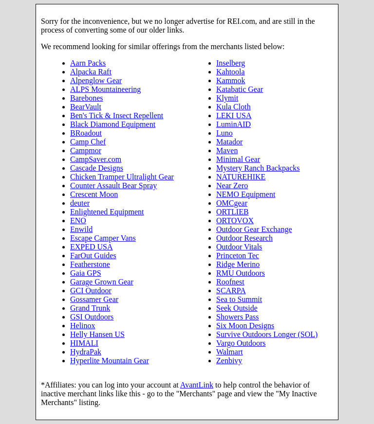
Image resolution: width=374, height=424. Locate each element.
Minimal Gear (238, 159)
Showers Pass (237, 317)
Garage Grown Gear (101, 282)
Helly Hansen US (97, 334)
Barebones (86, 98)
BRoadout (86, 133)
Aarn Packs (88, 63)
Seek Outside (237, 308)
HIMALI (84, 343)
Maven (227, 150)
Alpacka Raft (91, 72)
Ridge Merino (238, 264)
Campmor (85, 150)
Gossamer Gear (94, 299)
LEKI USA (233, 115)
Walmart (229, 352)
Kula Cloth (233, 107)
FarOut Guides (93, 255)
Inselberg (230, 63)
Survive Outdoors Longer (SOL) (267, 334)
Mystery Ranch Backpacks (258, 168)
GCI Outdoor (91, 290)
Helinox (82, 325)
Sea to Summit (239, 299)
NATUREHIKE (240, 177)
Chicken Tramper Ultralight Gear (122, 177)
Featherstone (90, 264)
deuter (80, 203)
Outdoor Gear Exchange (254, 229)
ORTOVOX (235, 220)
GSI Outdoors (91, 317)
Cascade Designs (96, 168)
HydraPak (85, 352)
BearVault (85, 107)
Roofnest (230, 282)
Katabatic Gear (239, 89)
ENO (78, 220)
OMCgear (231, 203)
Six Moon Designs (245, 325)
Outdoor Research (244, 238)
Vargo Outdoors (240, 343)
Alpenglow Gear (96, 80)
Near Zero (232, 185)
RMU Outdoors (240, 273)
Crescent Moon (94, 194)
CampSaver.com (95, 159)
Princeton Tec (237, 255)
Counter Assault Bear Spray (113, 185)
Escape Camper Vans (103, 238)
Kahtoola (230, 72)
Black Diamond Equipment (112, 124)
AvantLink (196, 385)
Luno (224, 133)
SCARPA (231, 290)
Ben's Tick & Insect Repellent (116, 115)
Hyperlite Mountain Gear (109, 360)
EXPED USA (91, 247)
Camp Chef (88, 142)
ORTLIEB (232, 212)
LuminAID (233, 124)
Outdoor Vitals (239, 247)
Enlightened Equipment (107, 212)
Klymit (227, 98)
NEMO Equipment (245, 194)
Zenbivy (229, 360)
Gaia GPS (85, 273)
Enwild (81, 229)
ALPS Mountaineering (105, 89)
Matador (229, 142)
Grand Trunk (90, 308)
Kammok (230, 80)
